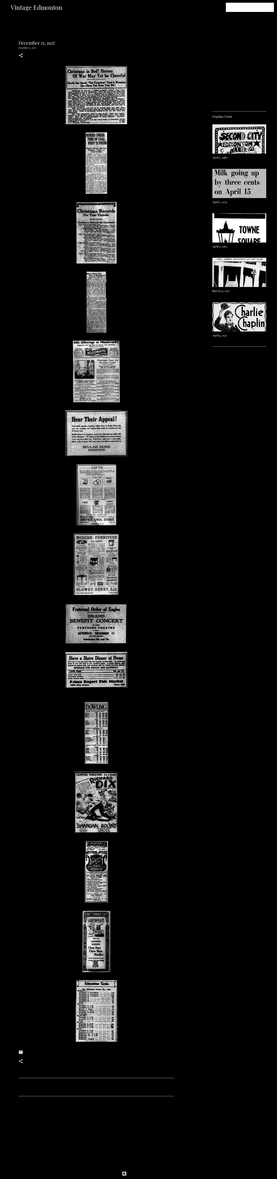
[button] (20, 55)
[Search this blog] (254, 7)
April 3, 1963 (219, 246)
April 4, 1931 (219, 335)
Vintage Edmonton (36, 7)
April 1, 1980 (220, 157)
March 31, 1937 (221, 291)
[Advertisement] (96, 1135)
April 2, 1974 (219, 202)
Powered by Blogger (138, 1173)
